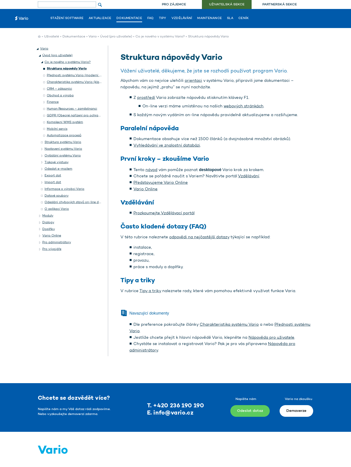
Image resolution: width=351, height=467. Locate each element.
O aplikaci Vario (57, 209)
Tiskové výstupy (56, 162)
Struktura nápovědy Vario (67, 68)
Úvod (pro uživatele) (116, 36)
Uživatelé (51, 36)
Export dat (53, 175)
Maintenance (209, 18)
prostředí (146, 98)
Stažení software (66, 18)
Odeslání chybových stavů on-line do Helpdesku (81, 202)
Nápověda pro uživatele (271, 338)
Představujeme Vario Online (160, 183)
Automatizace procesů (64, 135)
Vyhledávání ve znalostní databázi (166, 146)
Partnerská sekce (279, 4)
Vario (92, 36)
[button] (38, 49)
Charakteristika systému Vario (229, 325)
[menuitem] (174, 4)
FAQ (150, 18)
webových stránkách (243, 106)
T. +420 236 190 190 (175, 406)
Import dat (53, 182)
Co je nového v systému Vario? (160, 36)
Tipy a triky (150, 291)
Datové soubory (56, 196)
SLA (230, 18)
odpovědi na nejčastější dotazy (199, 237)
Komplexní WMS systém (65, 122)
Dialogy (48, 222)
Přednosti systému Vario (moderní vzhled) (78, 75)
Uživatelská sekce (226, 4)
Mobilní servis (57, 129)
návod (151, 170)
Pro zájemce (174, 4)
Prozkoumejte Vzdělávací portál (164, 213)
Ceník (243, 18)
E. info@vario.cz (170, 413)
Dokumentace (129, 18)
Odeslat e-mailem (58, 169)
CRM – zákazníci (59, 89)
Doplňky (48, 229)
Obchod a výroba (60, 95)
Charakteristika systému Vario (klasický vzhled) (82, 82)
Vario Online (145, 189)
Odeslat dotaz (250, 411)
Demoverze (296, 411)
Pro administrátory (56, 242)
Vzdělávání (181, 18)
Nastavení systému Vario (63, 149)
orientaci (193, 81)
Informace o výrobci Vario (64, 189)
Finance (53, 102)
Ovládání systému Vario (63, 155)
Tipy (162, 18)
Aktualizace (100, 18)
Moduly (47, 215)
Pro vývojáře (51, 249)
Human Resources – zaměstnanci (72, 109)
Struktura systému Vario (63, 142)
